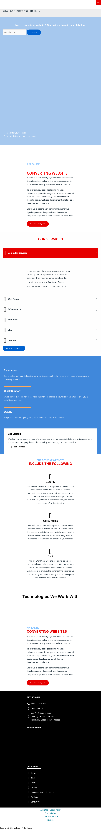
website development (51, 200)
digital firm (53, 177)
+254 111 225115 (32, 11)
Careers (34, 787)
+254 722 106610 (16, 11)
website (30, 200)
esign (38, 200)
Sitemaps (50, 820)
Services (34, 782)
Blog (32, 778)
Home (33, 773)
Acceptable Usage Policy (50, 810)
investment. (68, 215)
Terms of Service (50, 816)
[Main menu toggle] (98, 2)
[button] (38, 224)
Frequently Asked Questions (42, 792)
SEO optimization (61, 196)
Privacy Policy (50, 813)
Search (34, 32)
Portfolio (34, 797)
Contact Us (35, 802)
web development (42, 659)
